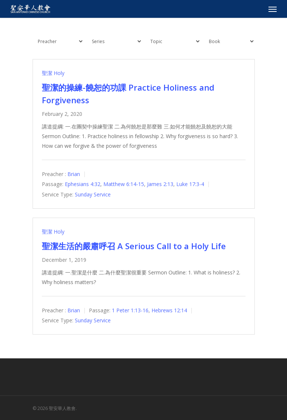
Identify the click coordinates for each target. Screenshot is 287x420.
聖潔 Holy (53, 72)
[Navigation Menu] (272, 9)
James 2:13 (160, 184)
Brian (73, 174)
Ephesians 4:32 (82, 184)
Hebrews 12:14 (169, 310)
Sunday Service (93, 194)
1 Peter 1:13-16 (130, 310)
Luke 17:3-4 (190, 184)
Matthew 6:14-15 (123, 184)
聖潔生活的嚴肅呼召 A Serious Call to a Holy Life (134, 245)
